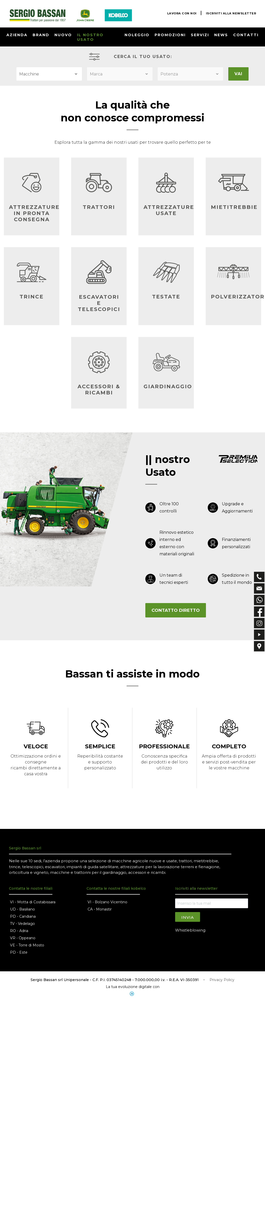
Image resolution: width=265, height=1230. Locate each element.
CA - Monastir (100, 910)
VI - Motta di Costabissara (32, 903)
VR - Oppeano (22, 939)
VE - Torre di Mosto (27, 946)
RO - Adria (19, 932)
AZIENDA (16, 35)
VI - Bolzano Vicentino (107, 903)
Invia (187, 918)
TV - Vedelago (22, 925)
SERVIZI (200, 35)
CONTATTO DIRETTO (176, 610)
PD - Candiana (23, 918)
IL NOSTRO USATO (90, 37)
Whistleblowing (190, 931)
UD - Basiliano (22, 910)
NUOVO (63, 35)
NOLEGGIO (137, 35)
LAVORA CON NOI (179, 13)
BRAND (41, 35)
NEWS (221, 35)
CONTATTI (246, 35)
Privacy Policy (222, 981)
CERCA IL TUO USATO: (143, 56)
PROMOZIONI (170, 35)
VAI (238, 73)
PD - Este (18, 954)
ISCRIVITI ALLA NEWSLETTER (230, 13)
